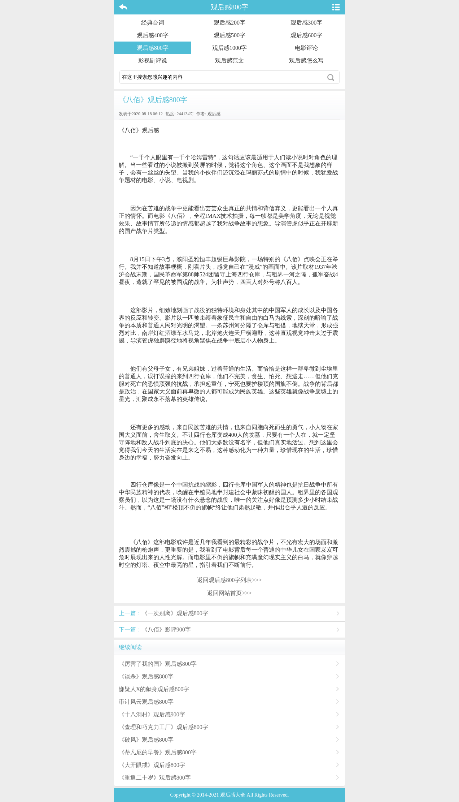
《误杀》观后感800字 (146, 676)
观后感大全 (232, 795)
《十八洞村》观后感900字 (152, 714)
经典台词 (152, 23)
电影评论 (306, 48)
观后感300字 (306, 23)
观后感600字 (306, 35)
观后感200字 (229, 23)
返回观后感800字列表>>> (229, 580)
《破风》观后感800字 (146, 740)
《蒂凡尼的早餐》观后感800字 (158, 752)
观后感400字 (153, 35)
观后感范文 (229, 60)
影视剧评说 (152, 60)
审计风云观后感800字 (146, 702)
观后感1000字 (229, 48)
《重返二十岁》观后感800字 (155, 778)
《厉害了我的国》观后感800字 (158, 664)
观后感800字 (230, 7)
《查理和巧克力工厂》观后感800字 (163, 727)
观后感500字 (229, 35)
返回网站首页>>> (229, 593)
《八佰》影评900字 (155, 629)
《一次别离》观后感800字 (163, 613)
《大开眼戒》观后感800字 (152, 765)
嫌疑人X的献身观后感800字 (154, 689)
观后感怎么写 (306, 60)
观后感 (213, 113)
